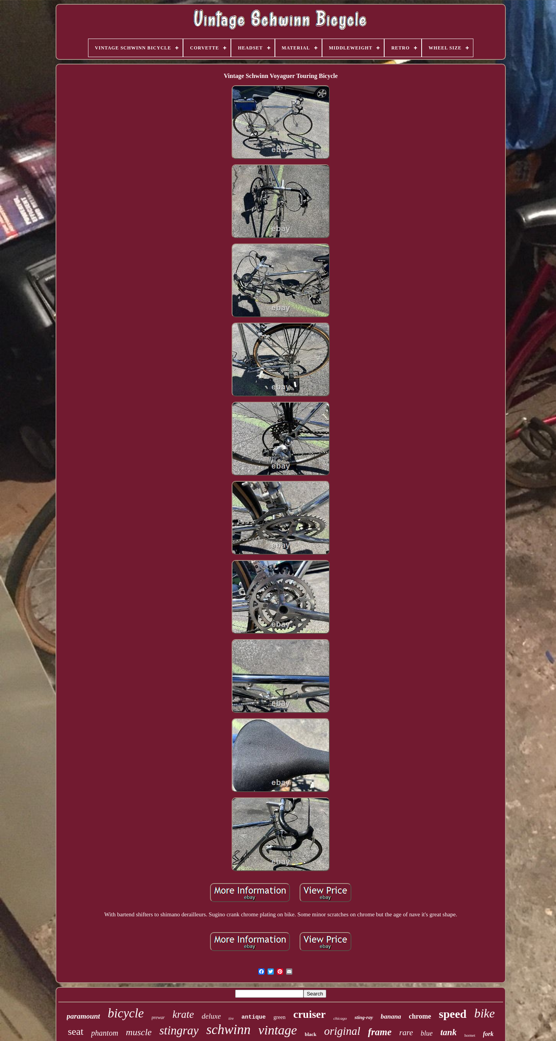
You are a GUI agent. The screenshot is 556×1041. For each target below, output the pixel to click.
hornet (469, 1035)
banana (391, 1016)
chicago (340, 1018)
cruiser (309, 1014)
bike (484, 1013)
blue (426, 1033)
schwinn (228, 1029)
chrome (420, 1016)
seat (75, 1031)
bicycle (126, 1013)
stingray (179, 1030)
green (279, 1017)
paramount (83, 1016)
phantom (104, 1033)
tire (231, 1018)
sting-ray (363, 1017)
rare (406, 1032)
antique (253, 1017)
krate (183, 1014)
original (342, 1031)
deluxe (211, 1016)
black (310, 1034)
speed (453, 1013)
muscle (139, 1032)
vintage (277, 1030)
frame (380, 1032)
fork (488, 1034)
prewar (158, 1017)
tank (448, 1032)
